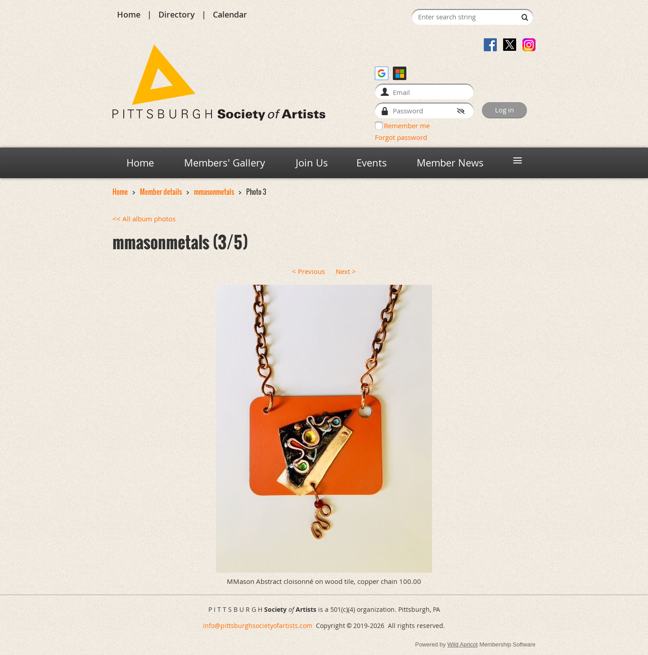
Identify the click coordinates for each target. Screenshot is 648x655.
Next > (346, 271)
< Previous (308, 271)
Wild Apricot (462, 644)
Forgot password (401, 137)
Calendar (230, 14)
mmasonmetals (214, 192)
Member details (161, 192)
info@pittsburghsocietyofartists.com (257, 625)
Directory (176, 14)
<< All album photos (144, 219)
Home (128, 14)
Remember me (407, 125)
